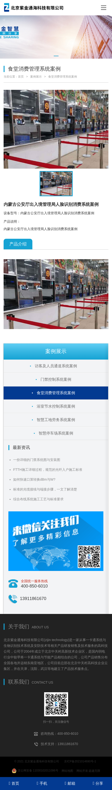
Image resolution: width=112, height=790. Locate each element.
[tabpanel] (56, 37)
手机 (42, 783)
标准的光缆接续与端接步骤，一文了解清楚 (45, 489)
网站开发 (82, 770)
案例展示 (36, 76)
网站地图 (67, 770)
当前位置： (11, 76)
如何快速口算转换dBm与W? (34, 479)
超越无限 (94, 770)
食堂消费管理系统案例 (62, 76)
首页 (21, 76)
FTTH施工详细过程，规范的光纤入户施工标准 (47, 470)
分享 (98, 783)
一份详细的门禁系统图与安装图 (36, 460)
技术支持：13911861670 (56, 744)
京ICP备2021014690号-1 (80, 761)
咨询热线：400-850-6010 (56, 734)
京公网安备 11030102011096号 (35, 770)
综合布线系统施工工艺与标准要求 (38, 499)
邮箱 (70, 783)
